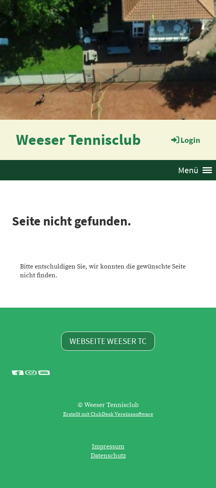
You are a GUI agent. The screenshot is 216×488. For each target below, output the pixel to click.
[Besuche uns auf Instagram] (31, 372)
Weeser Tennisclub (78, 139)
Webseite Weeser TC (108, 341)
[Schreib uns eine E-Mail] (44, 372)
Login (185, 140)
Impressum (108, 446)
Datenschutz (108, 456)
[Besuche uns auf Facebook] (18, 372)
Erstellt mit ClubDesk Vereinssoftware (108, 414)
